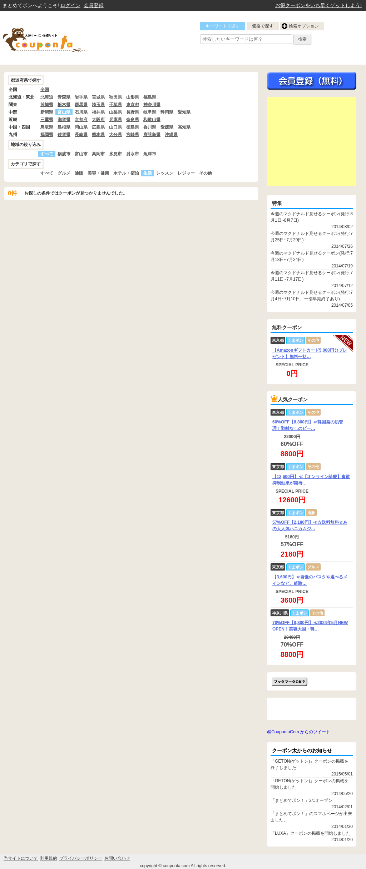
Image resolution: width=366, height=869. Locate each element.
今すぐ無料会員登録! (311, 81)
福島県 (149, 97)
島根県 (64, 127)
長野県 (132, 112)
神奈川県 (151, 104)
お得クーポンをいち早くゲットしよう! (318, 5)
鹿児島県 (151, 134)
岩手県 (81, 97)
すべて (46, 173)
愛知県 (184, 112)
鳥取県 (46, 127)
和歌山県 (151, 119)
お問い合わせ (117, 858)
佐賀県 (64, 134)
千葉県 (115, 104)
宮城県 (98, 97)
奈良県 (132, 119)
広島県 (98, 127)
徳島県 (132, 127)
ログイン (70, 5)
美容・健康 (98, 173)
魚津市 (149, 153)
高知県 (184, 127)
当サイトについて (21, 858)
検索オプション (304, 26)
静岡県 (166, 112)
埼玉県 (98, 104)
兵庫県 (115, 119)
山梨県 (115, 112)
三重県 (46, 119)
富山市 (81, 153)
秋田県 (115, 97)
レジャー (186, 173)
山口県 (115, 127)
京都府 (81, 119)
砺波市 (64, 153)
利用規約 (48, 858)
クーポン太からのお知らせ (302, 750)
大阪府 (98, 119)
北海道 (46, 97)
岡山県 (81, 127)
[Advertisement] (311, 141)
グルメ (64, 173)
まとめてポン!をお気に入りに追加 (289, 681)
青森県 (64, 97)
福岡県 (46, 134)
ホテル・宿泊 (126, 173)
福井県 (98, 112)
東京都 (132, 104)
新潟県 (46, 112)
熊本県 (98, 134)
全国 (44, 89)
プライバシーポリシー (80, 858)
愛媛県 (166, 127)
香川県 (149, 127)
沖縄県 (171, 134)
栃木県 (64, 104)
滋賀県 (64, 119)
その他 (205, 173)
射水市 (132, 153)
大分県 (115, 134)
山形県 (132, 97)
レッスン (164, 173)
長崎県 (81, 134)
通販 (79, 173)
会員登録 (94, 5)
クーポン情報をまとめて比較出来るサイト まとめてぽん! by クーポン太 (56, 38)
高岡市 (98, 153)
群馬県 (81, 104)
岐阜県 (149, 112)
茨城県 (46, 104)
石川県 (81, 112)
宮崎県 (132, 134)
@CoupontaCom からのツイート (298, 731)
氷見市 (115, 153)
